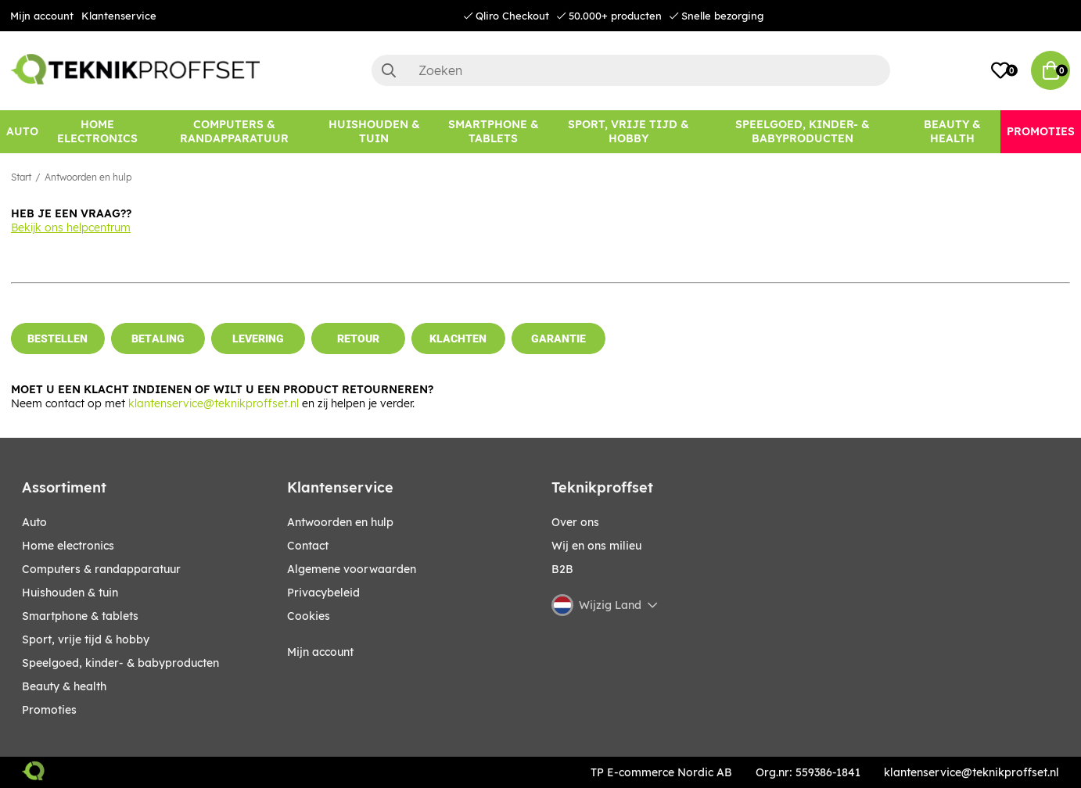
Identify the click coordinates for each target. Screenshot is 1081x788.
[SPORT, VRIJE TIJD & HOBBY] (629, 131)
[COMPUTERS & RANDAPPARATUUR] (234, 131)
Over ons (575, 522)
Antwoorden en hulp (88, 177)
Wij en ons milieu (596, 546)
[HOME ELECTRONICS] (98, 131)
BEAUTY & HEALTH (64, 686)
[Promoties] (1040, 131)
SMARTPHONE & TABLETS (80, 616)
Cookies (308, 616)
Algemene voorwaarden (351, 569)
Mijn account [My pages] (320, 652)
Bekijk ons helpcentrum (71, 227)
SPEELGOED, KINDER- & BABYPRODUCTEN (120, 663)
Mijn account (42, 15)
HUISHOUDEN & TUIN (70, 593)
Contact (308, 546)
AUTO (34, 522)
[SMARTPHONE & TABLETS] (493, 131)
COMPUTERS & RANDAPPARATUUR (101, 569)
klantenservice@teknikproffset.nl (213, 403)
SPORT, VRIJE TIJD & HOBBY (85, 639)
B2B (562, 569)
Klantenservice (118, 15)
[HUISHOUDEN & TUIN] (374, 131)
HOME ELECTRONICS (68, 546)
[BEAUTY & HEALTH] (952, 131)
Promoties (49, 710)
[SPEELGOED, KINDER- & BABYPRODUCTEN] (802, 131)
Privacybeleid (323, 593)
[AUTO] (22, 131)
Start (21, 177)
